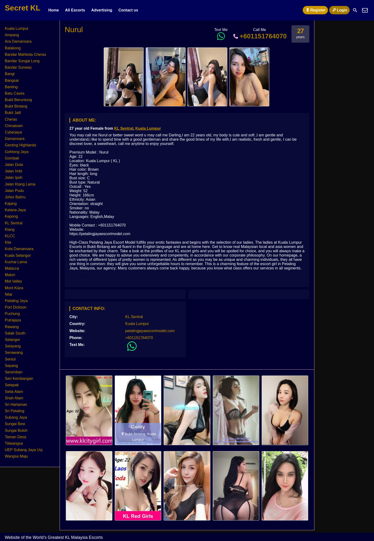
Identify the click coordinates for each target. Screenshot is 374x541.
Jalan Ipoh (13, 177)
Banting (11, 87)
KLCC (10, 236)
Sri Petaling (14, 411)
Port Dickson (15, 307)
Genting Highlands (20, 145)
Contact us (128, 10)
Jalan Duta (14, 165)
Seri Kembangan (19, 378)
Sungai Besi (15, 424)
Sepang (11, 366)
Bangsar (12, 80)
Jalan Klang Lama (20, 184)
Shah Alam (14, 398)
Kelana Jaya (15, 210)
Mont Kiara (14, 288)
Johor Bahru (15, 197)
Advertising (101, 10)
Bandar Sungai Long (22, 61)
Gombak (12, 158)
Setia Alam (14, 392)
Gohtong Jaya (17, 152)
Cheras (11, 119)
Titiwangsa (14, 443)
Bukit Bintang (16, 106)
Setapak (12, 385)
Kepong (11, 216)
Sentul (10, 359)
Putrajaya (13, 320)
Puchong (12, 314)
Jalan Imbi (13, 171)
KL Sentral (123, 128)
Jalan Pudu (14, 191)
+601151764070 (259, 36)
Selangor (12, 340)
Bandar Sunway (18, 67)
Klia (8, 242)
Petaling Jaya (16, 301)
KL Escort (78, 276)
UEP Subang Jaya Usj (23, 450)
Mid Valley (13, 281)
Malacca (12, 268)
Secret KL (22, 8)
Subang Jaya (16, 417)
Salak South (15, 333)
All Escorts (75, 10)
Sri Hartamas (16, 404)
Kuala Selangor (18, 255)
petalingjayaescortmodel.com (150, 331)
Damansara (15, 139)
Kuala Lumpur (148, 128)
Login (339, 10)
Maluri (10, 275)
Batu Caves (15, 93)
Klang (10, 229)
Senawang (14, 352)
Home (53, 10)
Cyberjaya (13, 132)
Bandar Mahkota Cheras (25, 54)
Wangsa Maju (16, 456)
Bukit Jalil (13, 113)
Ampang (12, 35)
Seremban (13, 372)
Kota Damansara (19, 249)
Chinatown (14, 126)
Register (315, 10)
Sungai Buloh (16, 430)
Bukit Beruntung (18, 100)
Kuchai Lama (16, 262)
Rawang (12, 327)
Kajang (11, 203)
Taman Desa (15, 437)
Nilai (8, 294)
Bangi (10, 74)
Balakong (13, 48)
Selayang (13, 346)
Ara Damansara (18, 41)
